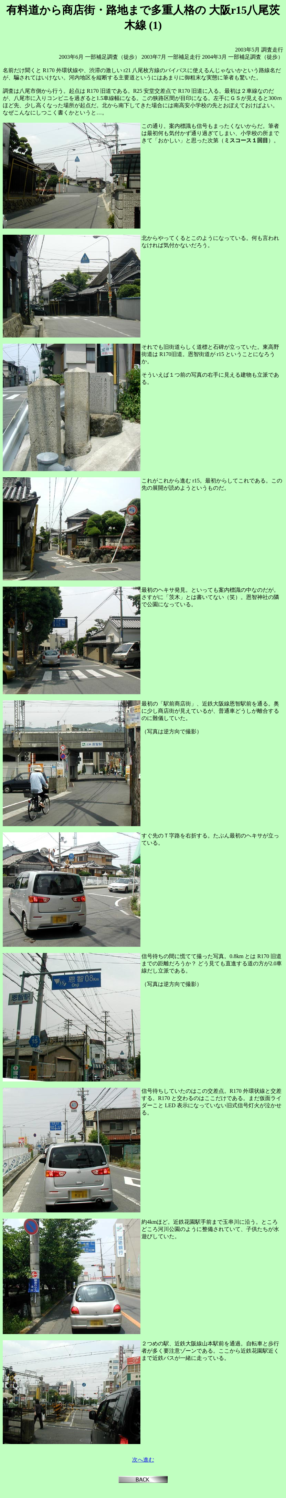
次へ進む (143, 1460)
